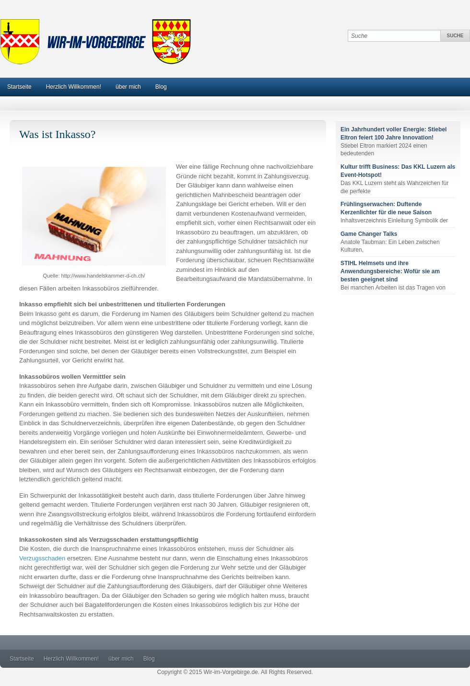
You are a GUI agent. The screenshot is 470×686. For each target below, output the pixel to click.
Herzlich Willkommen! (73, 86)
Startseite (19, 86)
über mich (128, 86)
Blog (161, 86)
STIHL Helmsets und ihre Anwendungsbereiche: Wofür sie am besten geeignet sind (390, 271)
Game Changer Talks (369, 234)
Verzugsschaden (42, 558)
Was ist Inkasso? (57, 134)
